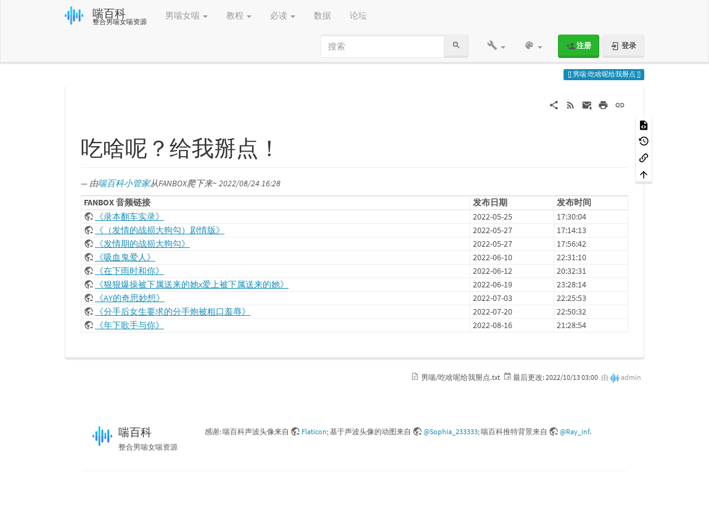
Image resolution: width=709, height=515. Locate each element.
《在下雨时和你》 (129, 270)
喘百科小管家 (124, 183)
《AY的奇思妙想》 (130, 297)
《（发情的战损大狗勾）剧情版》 (159, 230)
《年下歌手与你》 (129, 325)
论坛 (358, 15)
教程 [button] (239, 15)
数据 (322, 15)
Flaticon (314, 431)
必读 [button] (282, 15)
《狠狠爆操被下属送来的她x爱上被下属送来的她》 (192, 284)
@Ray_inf (574, 431)
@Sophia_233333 (451, 431)
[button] (496, 46)
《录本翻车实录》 (129, 216)
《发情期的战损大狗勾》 (142, 243)
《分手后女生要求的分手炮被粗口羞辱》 (172, 311)
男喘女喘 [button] (186, 15)
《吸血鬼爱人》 (125, 257)
